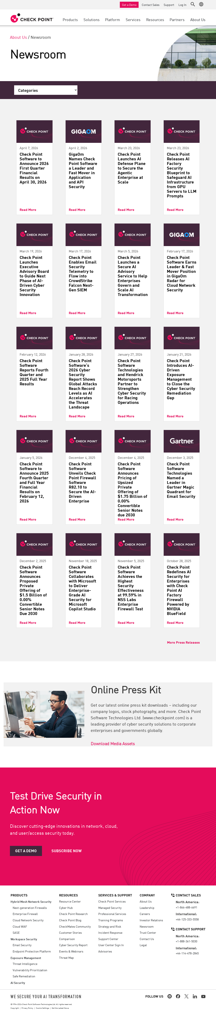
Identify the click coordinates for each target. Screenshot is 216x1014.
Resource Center (70, 901)
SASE (16, 932)
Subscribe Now (66, 850)
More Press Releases (183, 642)
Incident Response (110, 932)
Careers (145, 914)
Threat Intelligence (25, 964)
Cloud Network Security (28, 920)
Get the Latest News (60, 1007)
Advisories (105, 951)
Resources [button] (155, 19)
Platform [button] (112, 19)
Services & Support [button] (115, 894)
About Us (18, 37)
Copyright (15, 1007)
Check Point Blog (70, 920)
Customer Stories (70, 932)
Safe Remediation (24, 976)
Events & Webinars (71, 951)
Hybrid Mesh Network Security (31, 901)
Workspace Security (24, 939)
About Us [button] (197, 19)
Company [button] (147, 894)
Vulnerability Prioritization (30, 970)
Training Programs (110, 920)
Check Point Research (73, 914)
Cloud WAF (20, 926)
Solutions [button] (92, 19)
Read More (28, 209)
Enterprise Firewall (25, 914)
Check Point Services (112, 901)
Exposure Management (26, 958)
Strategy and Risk (109, 926)
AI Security (18, 983)
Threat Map (66, 957)
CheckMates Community (75, 926)
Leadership (147, 908)
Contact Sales (150, 5)
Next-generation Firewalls (30, 908)
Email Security (22, 945)
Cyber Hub (66, 908)
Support (169, 5)
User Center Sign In (111, 945)
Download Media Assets (113, 743)
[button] (193, 4)
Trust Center (148, 932)
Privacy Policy (27, 1007)
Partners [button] (177, 19)
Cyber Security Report (73, 945)
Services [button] (133, 19)
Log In (182, 5)
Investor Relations (151, 920)
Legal (143, 945)
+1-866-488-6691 (186, 907)
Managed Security (110, 908)
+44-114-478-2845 (187, 953)
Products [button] (70, 19)
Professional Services (112, 914)
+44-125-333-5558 (187, 919)
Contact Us (147, 939)
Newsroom (147, 926)
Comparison (67, 939)
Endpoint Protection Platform (32, 951)
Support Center (108, 939)
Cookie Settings (42, 1007)
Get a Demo (129, 5)
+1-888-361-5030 (186, 941)
